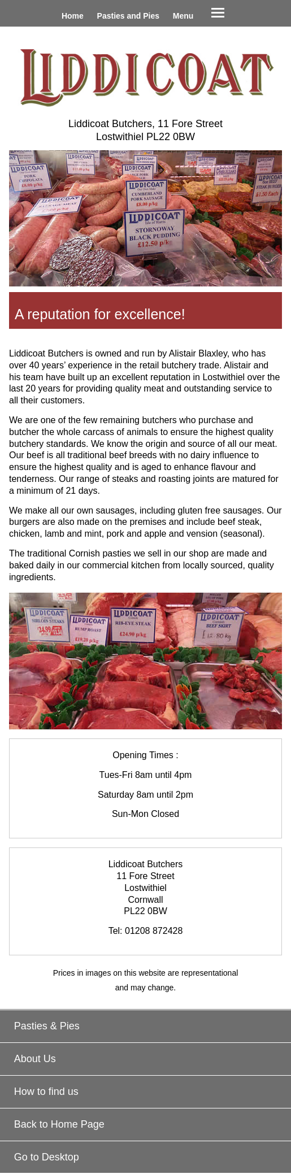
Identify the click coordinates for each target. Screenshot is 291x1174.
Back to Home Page (59, 1124)
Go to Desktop (46, 1157)
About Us (35, 1058)
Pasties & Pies (47, 1026)
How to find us (46, 1091)
